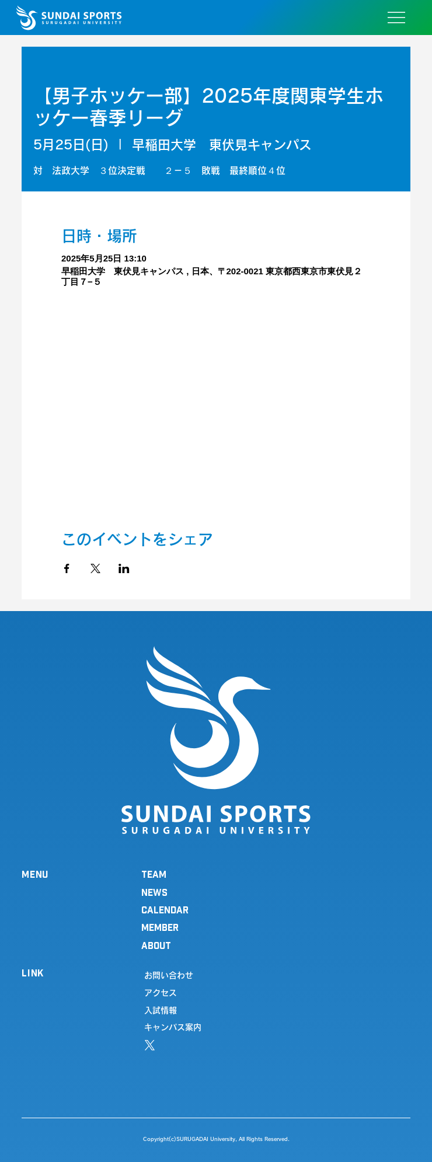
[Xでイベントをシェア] (95, 568)
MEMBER (160, 927)
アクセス (160, 993)
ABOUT (156, 945)
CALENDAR (165, 909)
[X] (149, 1045)
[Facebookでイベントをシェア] (66, 568)
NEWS (154, 892)
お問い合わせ (168, 975)
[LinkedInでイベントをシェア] (124, 568)
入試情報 (160, 1010)
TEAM (153, 874)
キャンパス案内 (172, 1027)
